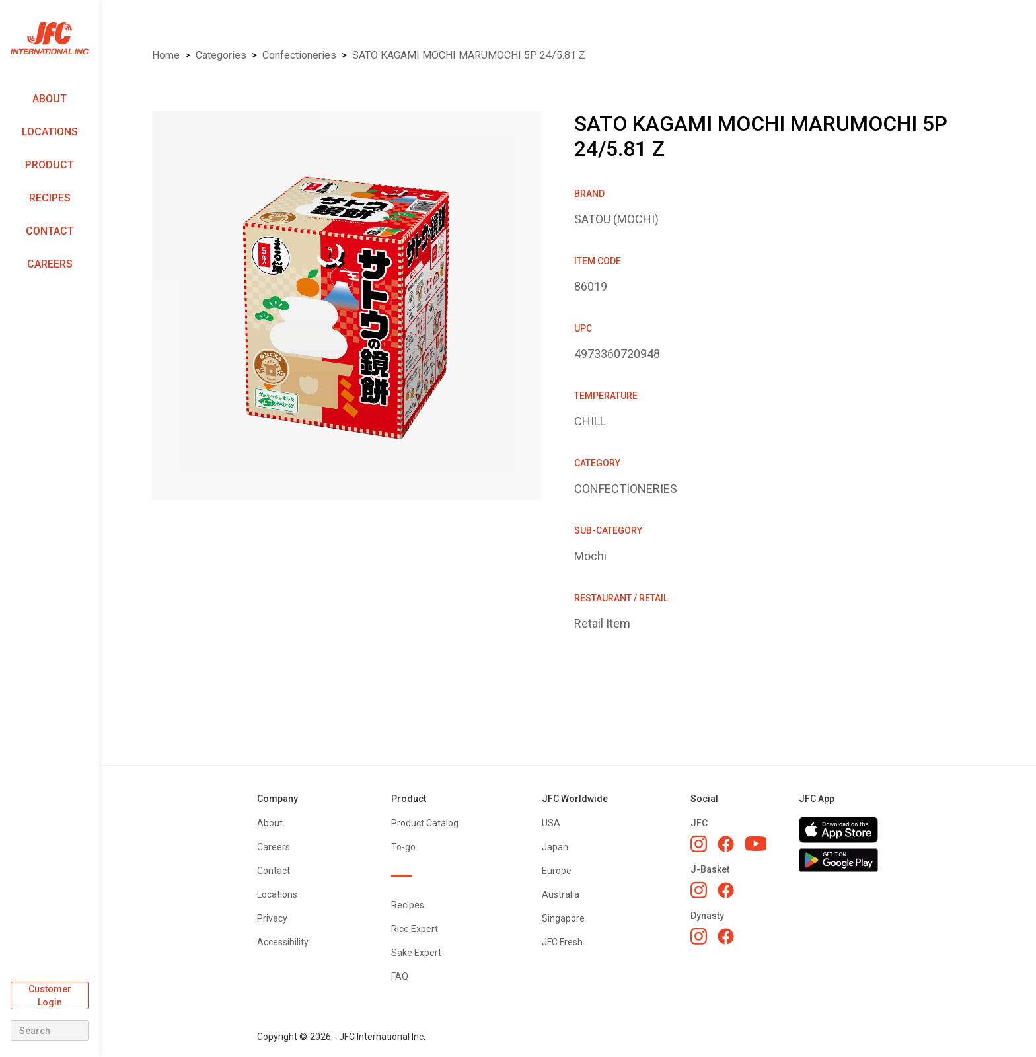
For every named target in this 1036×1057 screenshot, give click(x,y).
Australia (560, 894)
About (49, 98)
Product (49, 165)
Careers (50, 264)
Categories (221, 55)
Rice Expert (414, 929)
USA (551, 823)
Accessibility (283, 942)
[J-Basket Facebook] (726, 890)
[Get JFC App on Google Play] (838, 860)
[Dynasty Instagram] (698, 936)
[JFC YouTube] (756, 844)
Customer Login (49, 995)
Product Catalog (425, 823)
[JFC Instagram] (698, 843)
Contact (50, 231)
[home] (49, 38)
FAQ (399, 976)
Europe (557, 870)
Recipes (50, 198)
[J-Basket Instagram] (698, 889)
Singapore (563, 918)
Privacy (272, 918)
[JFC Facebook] (726, 844)
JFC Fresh (562, 942)
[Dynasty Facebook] (726, 936)
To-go (403, 847)
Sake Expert (416, 952)
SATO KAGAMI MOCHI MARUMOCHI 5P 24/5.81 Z (468, 55)
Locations (50, 132)
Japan (555, 847)
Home (166, 55)
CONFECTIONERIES (299, 55)
